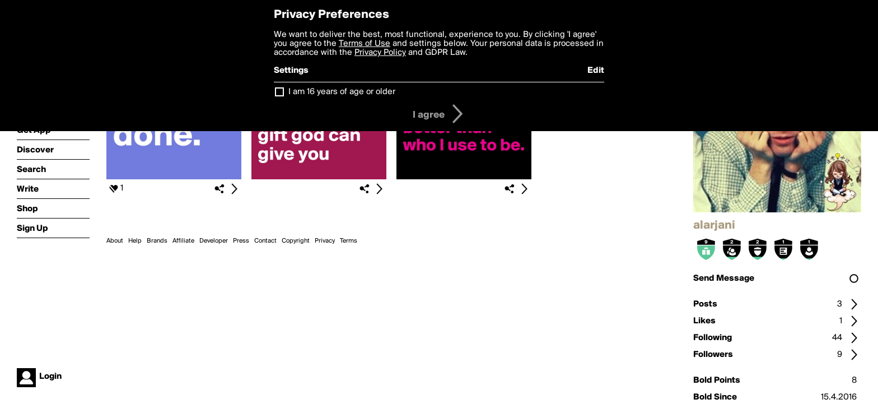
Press (241, 241)
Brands (157, 241)
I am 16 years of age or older (341, 91)
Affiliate (183, 241)
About (114, 241)
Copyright (296, 241)
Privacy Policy (380, 52)
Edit (595, 70)
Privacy (325, 241)
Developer (213, 241)
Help (135, 241)
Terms (348, 241)
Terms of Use (364, 43)
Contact (265, 241)
